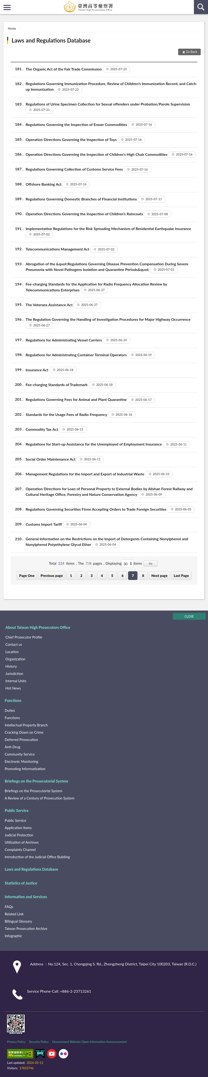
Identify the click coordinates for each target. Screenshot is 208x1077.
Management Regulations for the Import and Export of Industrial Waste (99, 474)
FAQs (9, 907)
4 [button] (102, 575)
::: (4, 3)
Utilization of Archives (22, 842)
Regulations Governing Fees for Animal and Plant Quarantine (90, 399)
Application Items (18, 828)
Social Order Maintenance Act (65, 459)
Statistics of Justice (21, 883)
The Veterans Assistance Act (63, 305)
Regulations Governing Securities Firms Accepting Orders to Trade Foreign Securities (110, 509)
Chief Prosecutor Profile (23, 637)
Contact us (13, 644)
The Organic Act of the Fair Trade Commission (78, 69)
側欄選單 (7, 7)
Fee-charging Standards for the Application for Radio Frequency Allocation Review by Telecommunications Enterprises (96, 287)
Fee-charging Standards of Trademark (71, 385)
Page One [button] (26, 575)
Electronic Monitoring (21, 761)
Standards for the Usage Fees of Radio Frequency (80, 414)
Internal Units (15, 681)
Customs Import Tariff (58, 524)
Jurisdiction (14, 673)
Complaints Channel (20, 849)
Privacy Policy (16, 1042)
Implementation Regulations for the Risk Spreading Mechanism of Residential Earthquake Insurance (108, 232)
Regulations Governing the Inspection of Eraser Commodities (90, 124)
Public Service (16, 810)
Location (12, 652)
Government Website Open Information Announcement (89, 1042)
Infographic (13, 936)
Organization (15, 659)
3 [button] (92, 575)
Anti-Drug (12, 747)
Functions (13, 700)
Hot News (13, 688)
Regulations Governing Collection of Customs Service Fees (88, 169)
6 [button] (123, 575)
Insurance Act (51, 370)
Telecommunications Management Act (72, 249)
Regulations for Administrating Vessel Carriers (78, 340)
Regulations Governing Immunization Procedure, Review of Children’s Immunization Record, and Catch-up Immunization (111, 87)
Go (150, 563)
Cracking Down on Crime (24, 732)
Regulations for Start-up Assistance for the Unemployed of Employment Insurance (108, 444)
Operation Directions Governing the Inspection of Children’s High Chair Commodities (111, 154)
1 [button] (71, 575)
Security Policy (39, 1042)
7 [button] (133, 575)
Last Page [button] (181, 575)
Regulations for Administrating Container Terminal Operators (90, 355)
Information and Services (26, 896)
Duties (10, 710)
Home (12, 28)
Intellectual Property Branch (26, 725)
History (11, 666)
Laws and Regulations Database (51, 40)
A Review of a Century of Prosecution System (40, 798)
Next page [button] (159, 575)
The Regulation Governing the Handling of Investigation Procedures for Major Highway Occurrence (108, 323)
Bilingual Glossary (18, 921)
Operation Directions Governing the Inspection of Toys (85, 140)
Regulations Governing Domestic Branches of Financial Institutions (95, 199)
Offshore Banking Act (58, 184)
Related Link (14, 914)
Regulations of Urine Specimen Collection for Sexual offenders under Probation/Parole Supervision (108, 107)
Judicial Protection (19, 835)
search (201, 7)
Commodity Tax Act (56, 429)
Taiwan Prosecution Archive (26, 928)
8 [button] (143, 575)
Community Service (20, 754)
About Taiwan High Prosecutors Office (37, 627)
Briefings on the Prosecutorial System (36, 781)
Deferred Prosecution (21, 739)
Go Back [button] (191, 52)
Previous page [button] (52, 575)
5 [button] (112, 575)
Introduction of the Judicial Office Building (37, 857)
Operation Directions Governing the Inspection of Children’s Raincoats (98, 214)
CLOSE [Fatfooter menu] (189, 616)
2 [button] (81, 575)
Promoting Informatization (25, 769)
